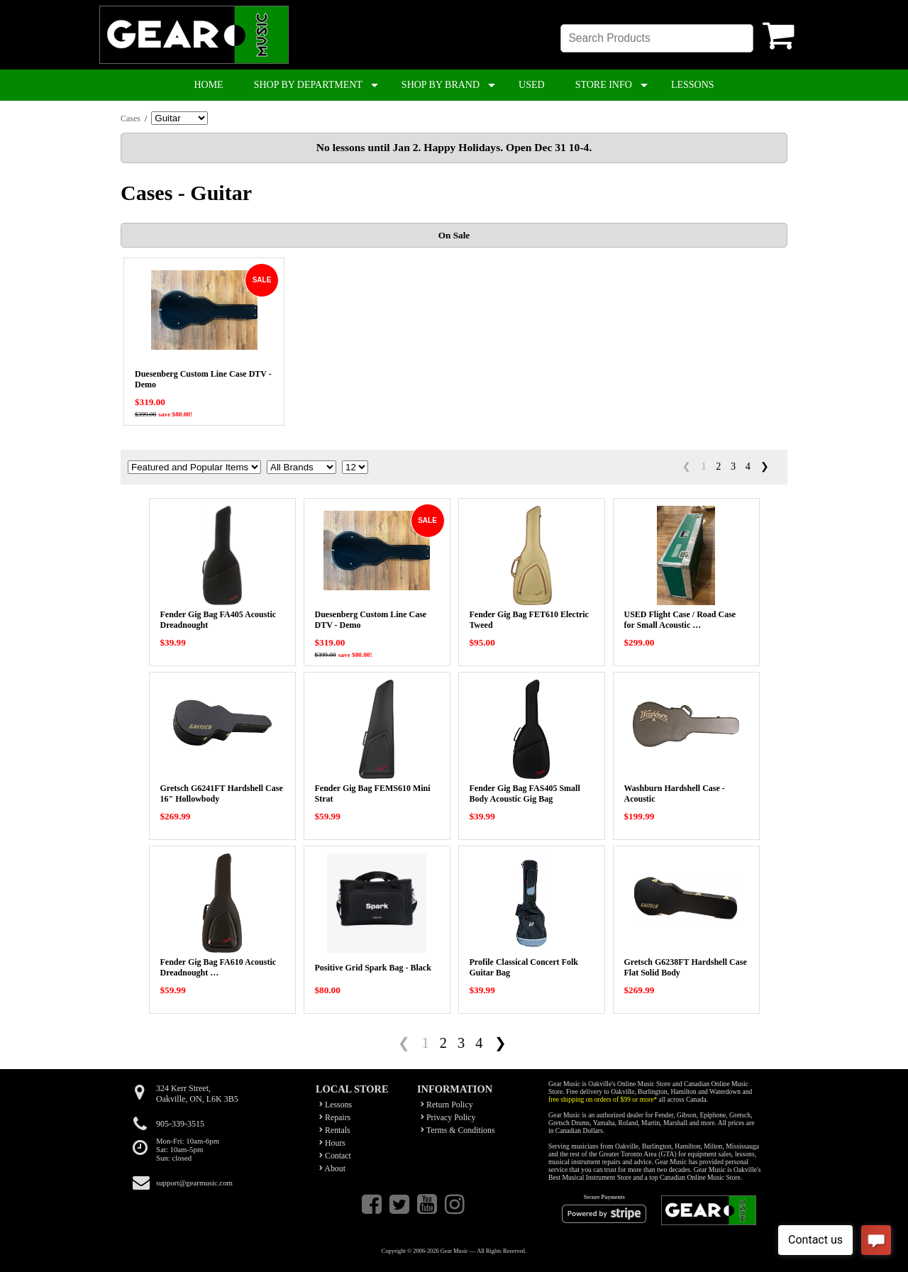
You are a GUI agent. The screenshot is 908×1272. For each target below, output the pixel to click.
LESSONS (692, 84)
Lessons (335, 1105)
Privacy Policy (448, 1117)
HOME (208, 84)
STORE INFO (603, 84)
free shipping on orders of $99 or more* (602, 1099)
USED (532, 84)
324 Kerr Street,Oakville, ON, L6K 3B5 (197, 1093)
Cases (130, 118)
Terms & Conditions (458, 1130)
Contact (335, 1156)
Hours (332, 1143)
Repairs (334, 1117)
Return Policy (447, 1105)
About (332, 1168)
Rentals (334, 1130)
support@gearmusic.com (194, 1182)
